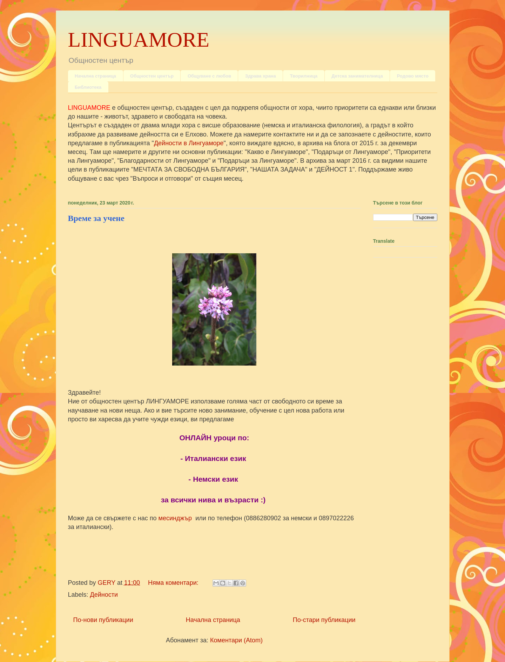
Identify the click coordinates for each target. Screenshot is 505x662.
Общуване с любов (209, 76)
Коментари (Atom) (236, 640)
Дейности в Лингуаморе (189, 143)
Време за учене (96, 218)
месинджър (176, 518)
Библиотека (88, 87)
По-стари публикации (324, 619)
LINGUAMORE (138, 39)
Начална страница (95, 76)
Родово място (413, 76)
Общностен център (152, 76)
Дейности (104, 594)
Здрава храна (260, 76)
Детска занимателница (357, 76)
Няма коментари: (174, 582)
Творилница (304, 76)
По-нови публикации (103, 619)
